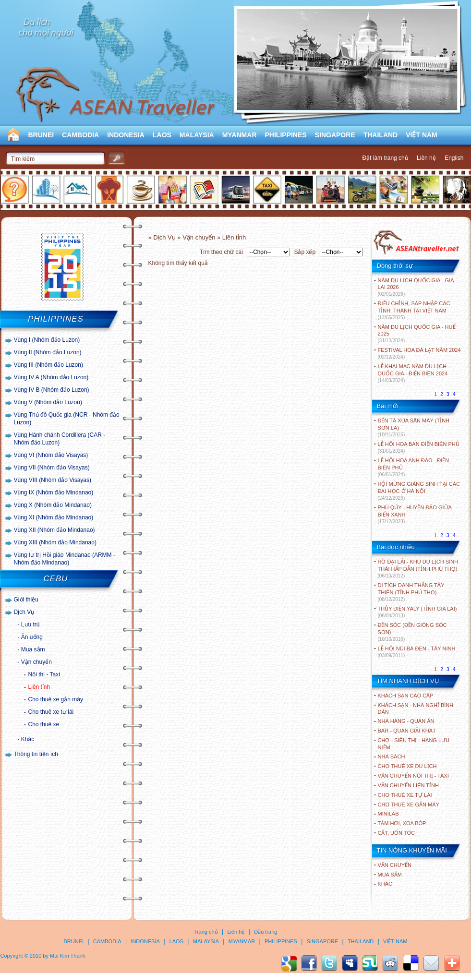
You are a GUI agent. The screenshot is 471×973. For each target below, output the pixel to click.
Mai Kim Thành (67, 956)
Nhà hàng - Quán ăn (406, 721)
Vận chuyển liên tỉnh (408, 785)
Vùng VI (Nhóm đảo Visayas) (51, 455)
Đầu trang (265, 932)
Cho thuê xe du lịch (407, 766)
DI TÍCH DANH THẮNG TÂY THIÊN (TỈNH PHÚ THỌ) (411, 592)
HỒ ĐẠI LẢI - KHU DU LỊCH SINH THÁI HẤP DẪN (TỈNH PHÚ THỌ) (418, 568)
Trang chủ (206, 932)
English (454, 158)
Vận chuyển (36, 662)
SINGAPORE (335, 135)
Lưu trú (30, 624)
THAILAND (380, 135)
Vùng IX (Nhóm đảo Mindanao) (54, 492)
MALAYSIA (197, 135)
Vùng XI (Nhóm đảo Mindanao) (54, 517)
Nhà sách (391, 756)
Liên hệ (426, 158)
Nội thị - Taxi (44, 674)
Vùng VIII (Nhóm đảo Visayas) (53, 480)
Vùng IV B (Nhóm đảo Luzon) (51, 389)
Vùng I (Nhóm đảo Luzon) (47, 339)
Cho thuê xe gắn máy (55, 699)
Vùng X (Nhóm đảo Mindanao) (53, 505)
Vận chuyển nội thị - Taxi (413, 776)
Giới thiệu (26, 599)
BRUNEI (41, 135)
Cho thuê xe (44, 724)
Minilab (388, 814)
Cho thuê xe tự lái (51, 712)
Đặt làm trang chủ (385, 158)
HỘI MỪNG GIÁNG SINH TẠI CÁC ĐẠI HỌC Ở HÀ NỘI (419, 491)
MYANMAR (239, 135)
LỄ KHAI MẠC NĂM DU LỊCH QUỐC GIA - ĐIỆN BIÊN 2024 (413, 373)
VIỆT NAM (421, 135)
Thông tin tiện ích (36, 754)
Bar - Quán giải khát (407, 730)
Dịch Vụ (24, 612)
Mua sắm (33, 649)
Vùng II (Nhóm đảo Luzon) (48, 352)
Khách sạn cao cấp (406, 695)
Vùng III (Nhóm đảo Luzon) (48, 364)
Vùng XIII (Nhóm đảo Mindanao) (55, 542)
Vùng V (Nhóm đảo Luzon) (48, 402)
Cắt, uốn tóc (396, 833)
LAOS (162, 135)
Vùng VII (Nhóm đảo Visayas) (52, 467)
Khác (27, 739)
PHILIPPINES (286, 135)
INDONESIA (126, 135)
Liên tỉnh (39, 687)
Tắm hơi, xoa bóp (402, 823)
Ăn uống (32, 637)
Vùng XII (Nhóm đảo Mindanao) (54, 530)
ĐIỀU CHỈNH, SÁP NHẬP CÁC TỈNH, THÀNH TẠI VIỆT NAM (414, 310)
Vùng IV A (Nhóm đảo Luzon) (51, 377)
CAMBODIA (80, 135)
